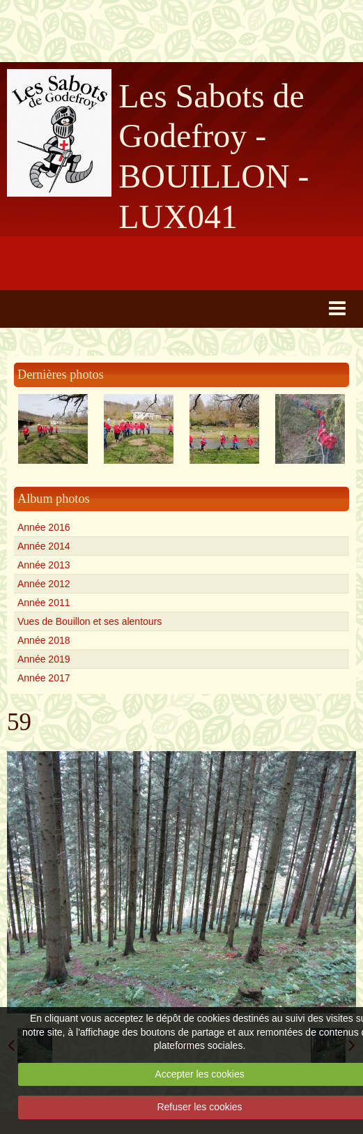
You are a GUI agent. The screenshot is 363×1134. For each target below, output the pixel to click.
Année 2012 (43, 583)
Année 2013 (43, 564)
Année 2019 (43, 659)
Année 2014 (43, 546)
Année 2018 (43, 640)
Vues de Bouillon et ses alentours (89, 621)
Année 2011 (43, 602)
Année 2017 (43, 677)
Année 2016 (43, 527)
